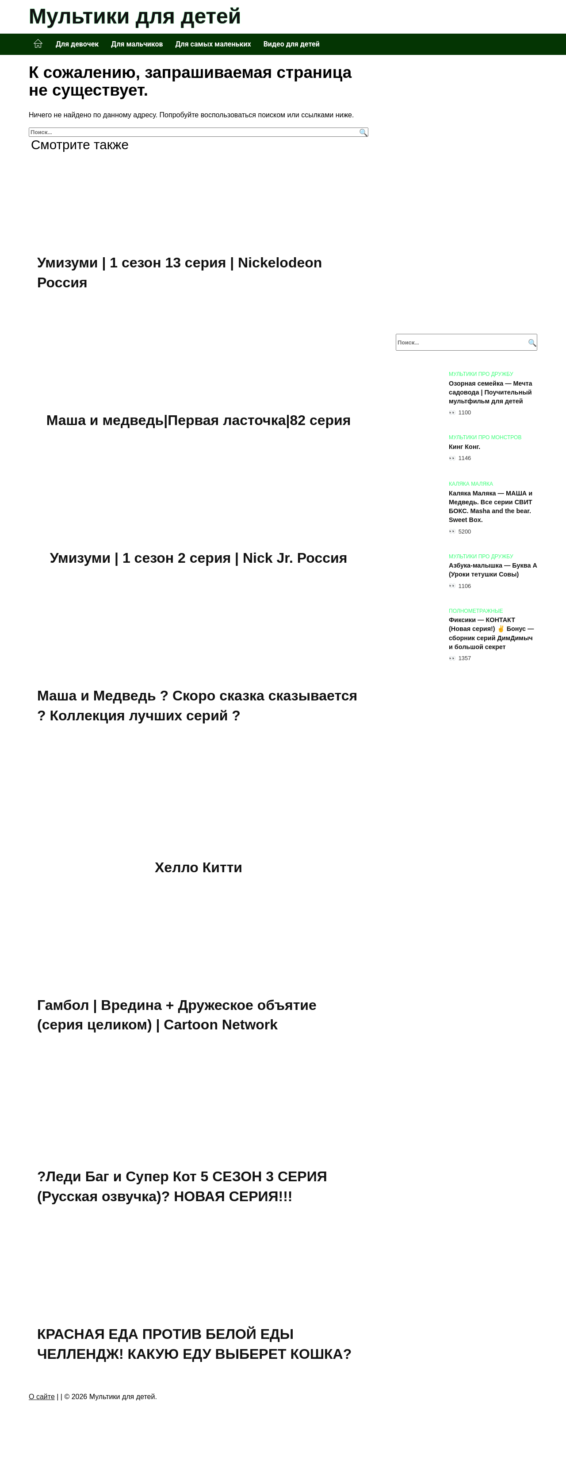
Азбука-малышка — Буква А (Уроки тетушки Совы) (493, 570)
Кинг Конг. (464, 446)
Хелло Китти (198, 868)
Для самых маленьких (213, 44)
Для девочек (77, 44)
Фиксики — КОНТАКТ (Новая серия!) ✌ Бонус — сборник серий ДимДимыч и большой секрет (491, 633)
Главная (38, 44)
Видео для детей (292, 44)
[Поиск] (362, 132)
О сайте (42, 1399)
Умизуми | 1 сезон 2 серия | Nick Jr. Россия (199, 558)
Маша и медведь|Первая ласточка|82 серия (198, 420)
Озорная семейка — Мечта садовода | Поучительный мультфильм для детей (490, 392)
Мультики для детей (135, 16)
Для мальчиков (137, 44)
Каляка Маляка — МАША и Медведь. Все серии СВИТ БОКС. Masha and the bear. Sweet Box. (490, 506)
